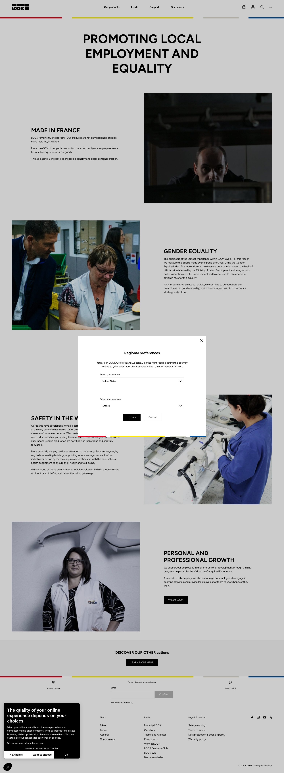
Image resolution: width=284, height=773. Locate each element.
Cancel (152, 417)
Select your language (110, 399)
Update (132, 417)
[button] (7, 767)
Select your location (110, 374)
